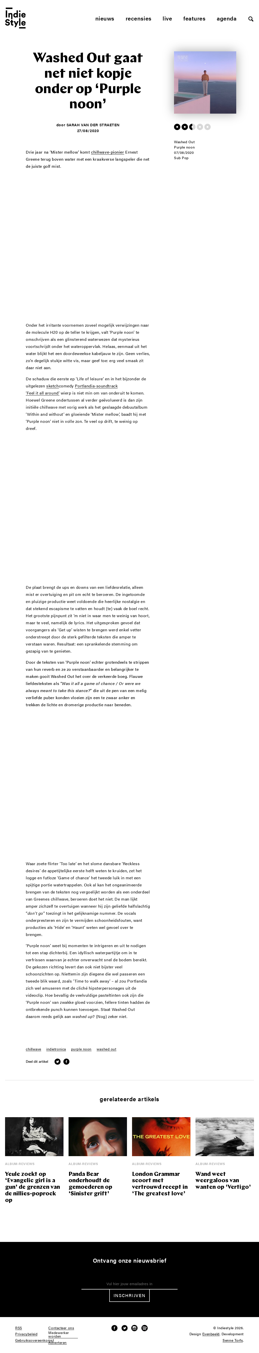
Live (167, 18)
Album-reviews (19, 1163)
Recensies (139, 18)
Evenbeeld (211, 1334)
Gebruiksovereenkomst (34, 1340)
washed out (106, 1049)
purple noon (81, 1049)
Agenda (226, 18)
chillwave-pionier (107, 152)
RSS (18, 1328)
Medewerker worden (58, 1334)
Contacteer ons (61, 1328)
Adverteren (57, 1343)
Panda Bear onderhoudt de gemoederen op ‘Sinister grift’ (90, 1184)
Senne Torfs (233, 1340)
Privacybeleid (26, 1334)
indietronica (56, 1049)
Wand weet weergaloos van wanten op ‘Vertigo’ (223, 1181)
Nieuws (104, 18)
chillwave (33, 1049)
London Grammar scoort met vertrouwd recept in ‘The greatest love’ (160, 1184)
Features (194, 18)
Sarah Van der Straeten (93, 124)
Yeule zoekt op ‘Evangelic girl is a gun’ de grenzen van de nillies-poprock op (32, 1188)
